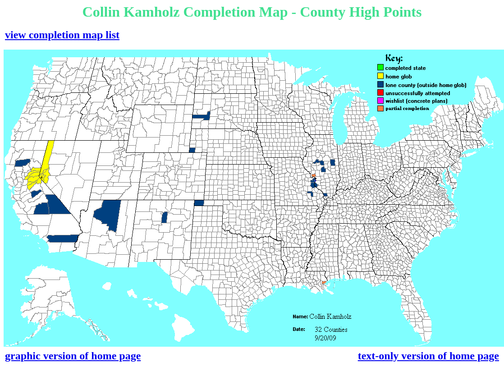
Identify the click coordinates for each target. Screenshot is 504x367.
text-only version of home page (428, 356)
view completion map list (62, 35)
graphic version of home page (73, 356)
